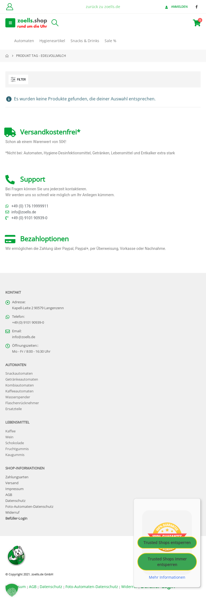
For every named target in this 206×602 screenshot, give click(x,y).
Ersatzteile (13, 409)
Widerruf (12, 512)
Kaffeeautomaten (19, 391)
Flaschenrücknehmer (22, 403)
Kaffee (10, 431)
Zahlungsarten (16, 477)
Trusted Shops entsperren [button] (167, 542)
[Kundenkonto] (9, 6)
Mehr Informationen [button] (167, 577)
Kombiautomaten (19, 385)
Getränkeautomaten (21, 379)
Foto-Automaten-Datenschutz (29, 506)
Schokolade (14, 443)
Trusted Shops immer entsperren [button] (167, 561)
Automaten (24, 40)
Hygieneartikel (52, 40)
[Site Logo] (32, 22)
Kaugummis (14, 455)
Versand (12, 483)
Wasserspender (17, 397)
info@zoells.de (23, 337)
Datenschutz (15, 500)
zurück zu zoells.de (103, 6)
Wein (9, 437)
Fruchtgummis (17, 449)
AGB (8, 494)
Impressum (14, 489)
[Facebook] (196, 6)
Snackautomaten (19, 373)
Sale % (110, 40)
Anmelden (175, 7)
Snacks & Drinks (85, 40)
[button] (10, 22)
